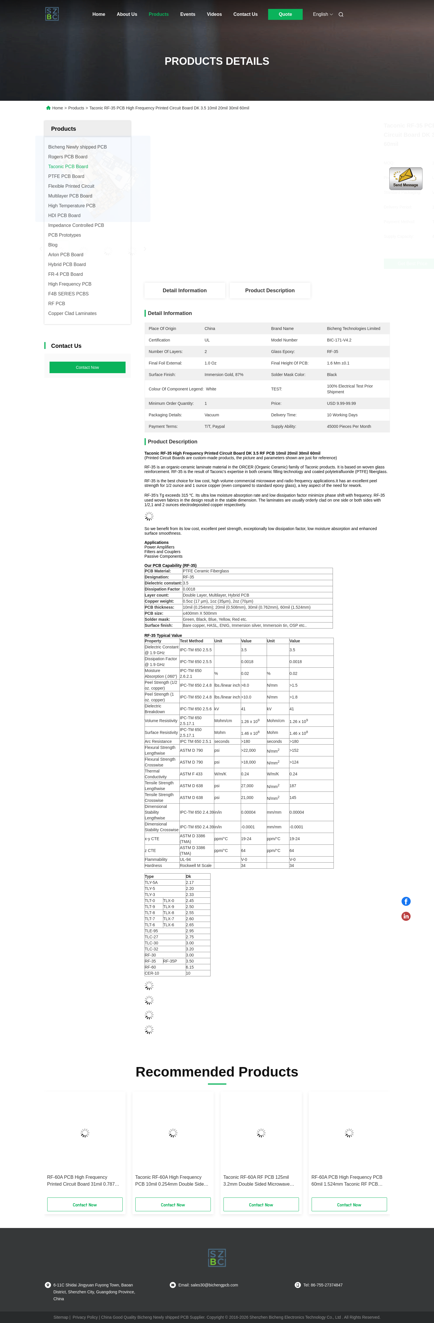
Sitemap (61, 1317)
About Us (127, 14)
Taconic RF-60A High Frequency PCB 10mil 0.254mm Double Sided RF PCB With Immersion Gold (170, 1181)
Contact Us (246, 14)
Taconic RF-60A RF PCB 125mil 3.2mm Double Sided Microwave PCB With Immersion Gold (256, 1181)
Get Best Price (302, 263)
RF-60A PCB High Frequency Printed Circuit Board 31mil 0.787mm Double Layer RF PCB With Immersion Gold (84, 1181)
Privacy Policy (85, 1317)
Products (159, 14)
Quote (285, 14)
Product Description (270, 290)
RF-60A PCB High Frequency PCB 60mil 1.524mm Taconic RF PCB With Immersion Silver (347, 1181)
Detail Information (185, 290)
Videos (214, 14)
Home (98, 14)
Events (187, 14)
